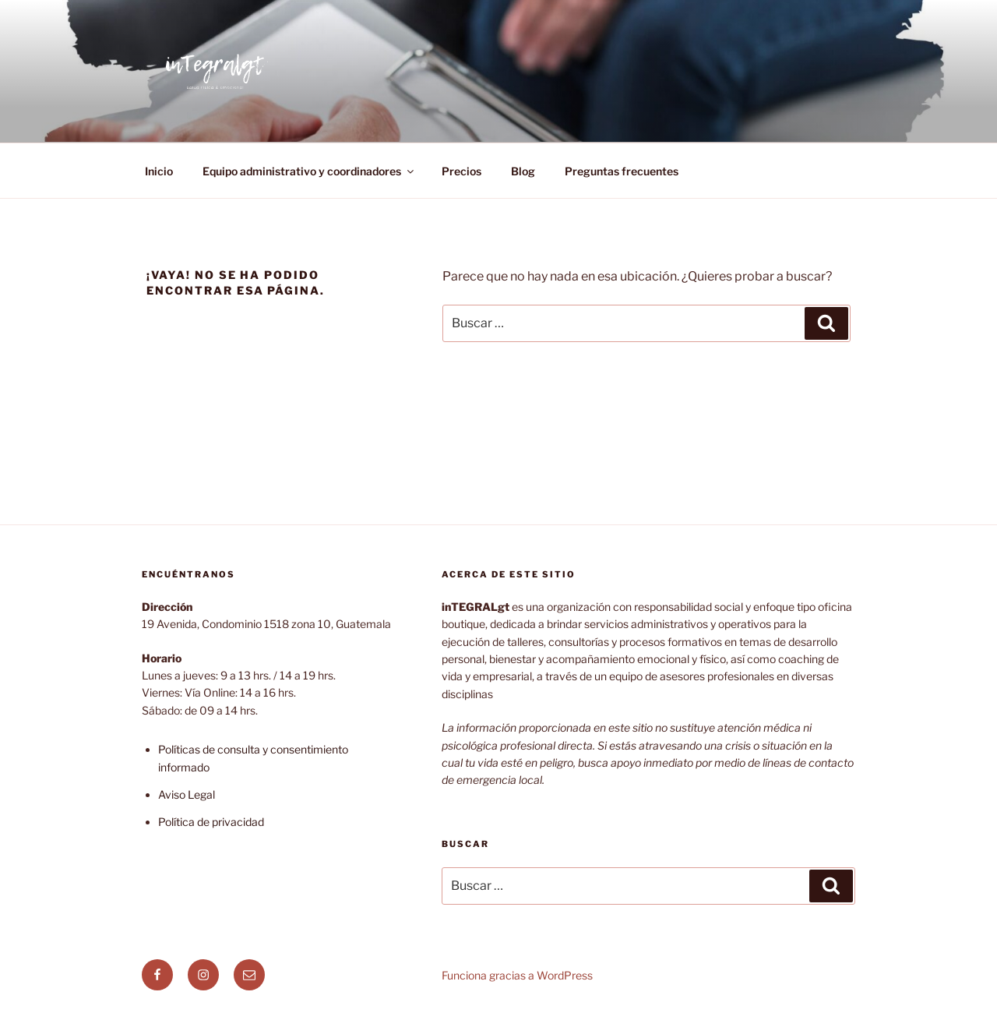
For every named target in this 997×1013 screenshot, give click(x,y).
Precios (461, 171)
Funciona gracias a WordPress (517, 975)
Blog (523, 171)
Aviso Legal (186, 794)
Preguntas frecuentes (621, 171)
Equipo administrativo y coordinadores (309, 171)
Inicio (159, 171)
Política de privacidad (211, 821)
